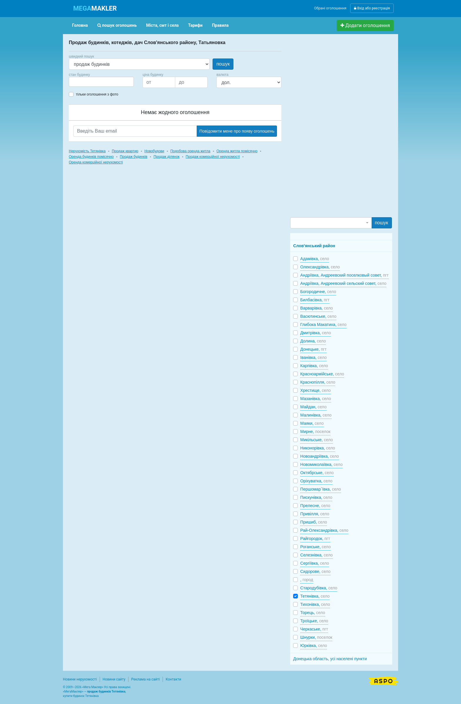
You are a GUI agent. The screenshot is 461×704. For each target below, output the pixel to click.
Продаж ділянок (166, 157)
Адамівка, (314, 258)
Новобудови (154, 151)
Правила (220, 25)
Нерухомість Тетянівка (87, 151)
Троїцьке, (314, 620)
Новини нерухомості (80, 679)
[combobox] (101, 82)
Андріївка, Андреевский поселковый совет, (344, 275)
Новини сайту (114, 679)
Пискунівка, (316, 497)
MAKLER (95, 8)
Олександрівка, (320, 267)
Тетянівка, (315, 596)
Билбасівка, (314, 299)
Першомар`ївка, (320, 489)
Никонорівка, (317, 448)
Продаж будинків (134, 157)
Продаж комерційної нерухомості (213, 157)
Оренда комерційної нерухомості (96, 162)
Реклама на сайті (145, 679)
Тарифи (195, 25)
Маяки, (311, 423)
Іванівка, (313, 357)
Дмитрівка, (315, 332)
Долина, (313, 341)
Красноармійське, (322, 374)
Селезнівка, (316, 555)
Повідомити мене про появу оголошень (236, 131)
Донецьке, (313, 349)
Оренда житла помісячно (236, 151)
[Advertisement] (334, 128)
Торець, (312, 612)
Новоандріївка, (319, 456)
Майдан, (313, 406)
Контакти (173, 679)
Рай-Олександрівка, (324, 530)
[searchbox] (79, 81)
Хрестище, (315, 390)
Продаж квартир (125, 151)
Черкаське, (314, 629)
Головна (80, 25)
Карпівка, (314, 365)
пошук (223, 63)
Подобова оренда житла (190, 151)
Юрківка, (313, 645)
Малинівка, (315, 415)
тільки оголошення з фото (97, 94)
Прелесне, (315, 505)
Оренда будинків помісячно (91, 157)
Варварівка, (316, 308)
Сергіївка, (314, 563)
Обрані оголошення (330, 8)
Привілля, (314, 513)
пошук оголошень (117, 25)
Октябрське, (317, 472)
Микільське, (316, 439)
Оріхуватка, (316, 481)
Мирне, (315, 431)
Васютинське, (318, 316)
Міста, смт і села (162, 25)
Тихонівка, (315, 604)
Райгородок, (315, 538)
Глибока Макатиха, (323, 324)
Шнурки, (316, 637)
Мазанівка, (315, 398)
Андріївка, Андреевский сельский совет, (343, 283)
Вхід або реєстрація (372, 8)
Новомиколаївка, (321, 464)
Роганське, (315, 546)
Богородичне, (318, 291)
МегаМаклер (73, 691)
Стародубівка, (318, 588)
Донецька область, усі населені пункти (330, 658)
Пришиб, (313, 522)
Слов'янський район (314, 245)
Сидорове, (315, 571)
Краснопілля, (317, 382)
